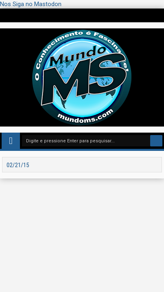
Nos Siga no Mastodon (30, 4)
